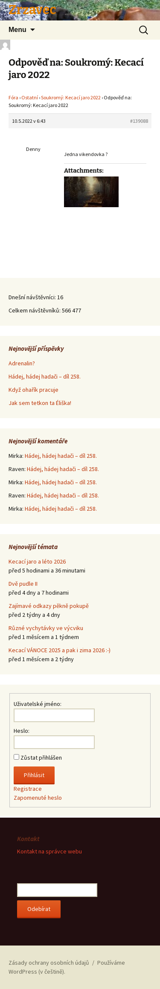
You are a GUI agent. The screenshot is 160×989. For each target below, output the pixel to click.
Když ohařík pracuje (33, 389)
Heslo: (21, 731)
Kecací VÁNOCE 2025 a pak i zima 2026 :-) (60, 650)
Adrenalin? (22, 363)
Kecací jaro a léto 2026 (37, 561)
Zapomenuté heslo (38, 797)
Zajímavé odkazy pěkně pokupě (49, 606)
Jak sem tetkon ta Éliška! (40, 403)
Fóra (13, 97)
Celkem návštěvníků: (35, 310)
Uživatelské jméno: (37, 704)
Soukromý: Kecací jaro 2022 (71, 97)
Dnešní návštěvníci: (33, 297)
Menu (17, 29)
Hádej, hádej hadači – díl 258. (45, 376)
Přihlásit (34, 775)
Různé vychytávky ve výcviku (46, 628)
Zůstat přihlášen (41, 757)
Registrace (28, 788)
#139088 (139, 121)
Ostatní (29, 97)
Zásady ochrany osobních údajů (49, 962)
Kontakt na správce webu (49, 851)
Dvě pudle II (23, 583)
